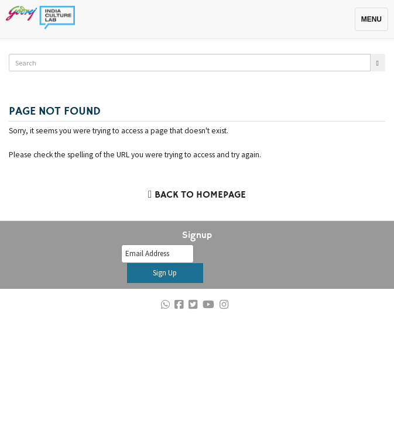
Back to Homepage (197, 195)
